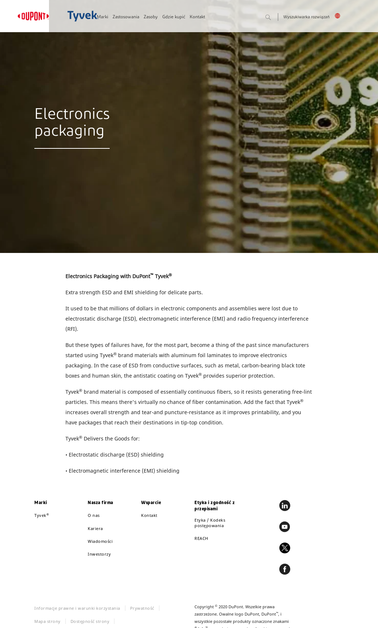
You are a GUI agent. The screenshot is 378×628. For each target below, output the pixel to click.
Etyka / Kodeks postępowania (209, 522)
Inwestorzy (99, 554)
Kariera (95, 528)
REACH (201, 538)
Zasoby (151, 17)
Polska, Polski (339, 15)
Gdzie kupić (173, 17)
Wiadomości (100, 541)
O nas (94, 515)
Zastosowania (126, 17)
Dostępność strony (90, 621)
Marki (102, 17)
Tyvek (41, 515)
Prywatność (142, 608)
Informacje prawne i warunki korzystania (77, 608)
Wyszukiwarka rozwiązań (306, 17)
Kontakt (197, 17)
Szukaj (275, 17)
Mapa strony (47, 621)
